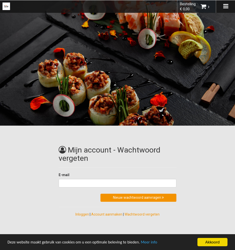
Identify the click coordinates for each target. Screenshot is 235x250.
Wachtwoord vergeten (142, 214)
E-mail (64, 175)
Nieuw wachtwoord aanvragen (138, 197)
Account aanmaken (106, 214)
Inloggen (82, 214)
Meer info (154, 242)
